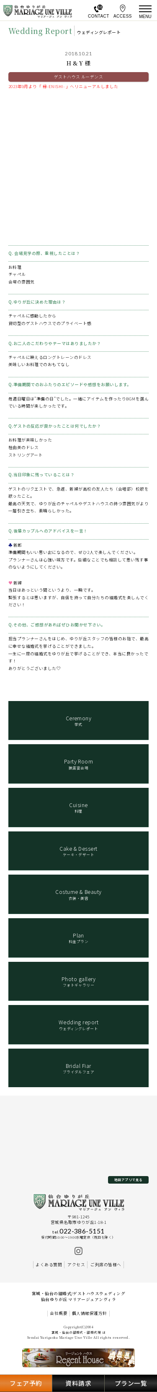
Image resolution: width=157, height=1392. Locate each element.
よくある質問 (49, 1264)
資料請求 (78, 1383)
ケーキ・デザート (78, 851)
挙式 (78, 720)
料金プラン (78, 938)
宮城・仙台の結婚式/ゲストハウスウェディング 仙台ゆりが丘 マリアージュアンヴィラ (79, 1296)
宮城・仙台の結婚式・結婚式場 (76, 1332)
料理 (78, 807)
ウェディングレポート (78, 1024)
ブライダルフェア (78, 1068)
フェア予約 (26, 1383)
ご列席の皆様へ (105, 1264)
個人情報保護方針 (89, 1313)
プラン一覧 (131, 1383)
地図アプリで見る (128, 1179)
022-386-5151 (78, 1231)
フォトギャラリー (78, 981)
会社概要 (58, 1313)
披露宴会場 (78, 764)
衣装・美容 (78, 894)
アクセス (76, 1264)
